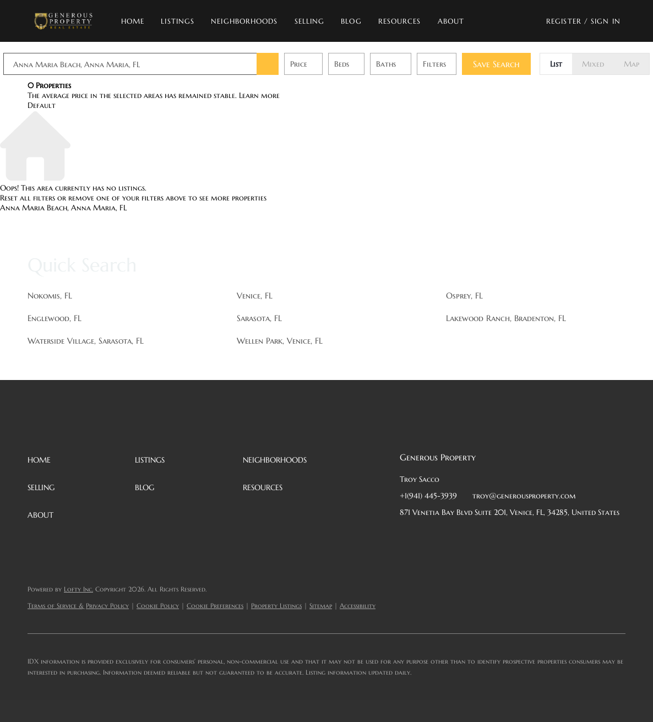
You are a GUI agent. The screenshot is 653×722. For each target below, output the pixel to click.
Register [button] (563, 21)
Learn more (259, 95)
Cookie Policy (158, 605)
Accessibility (358, 605)
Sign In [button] (606, 21)
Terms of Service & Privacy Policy (78, 605)
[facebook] (408, 537)
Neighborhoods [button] (244, 21)
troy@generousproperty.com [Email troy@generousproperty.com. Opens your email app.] (524, 496)
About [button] (451, 21)
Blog (351, 21)
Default (42, 105)
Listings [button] (177, 21)
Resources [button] (399, 21)
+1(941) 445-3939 (428, 496)
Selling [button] (310, 21)
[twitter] (452, 537)
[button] (63, 21)
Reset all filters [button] (27, 198)
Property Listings (276, 605)
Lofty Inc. (78, 589)
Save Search (520, 63)
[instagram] (496, 537)
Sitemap (320, 605)
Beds (365, 64)
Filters (458, 64)
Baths (410, 64)
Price (322, 64)
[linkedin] (430, 537)
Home (132, 21)
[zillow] (474, 537)
